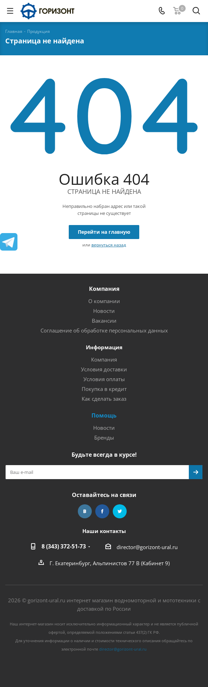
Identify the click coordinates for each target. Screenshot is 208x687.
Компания (104, 289)
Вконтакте (85, 511)
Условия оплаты (104, 379)
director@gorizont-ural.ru (147, 547)
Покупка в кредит (104, 388)
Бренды (104, 437)
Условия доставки (104, 369)
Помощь (104, 415)
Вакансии (104, 320)
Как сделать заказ (104, 398)
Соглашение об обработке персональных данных (104, 330)
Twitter (120, 511)
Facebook (102, 511)
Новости (104, 310)
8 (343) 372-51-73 (64, 546)
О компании (104, 300)
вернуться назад (108, 245)
